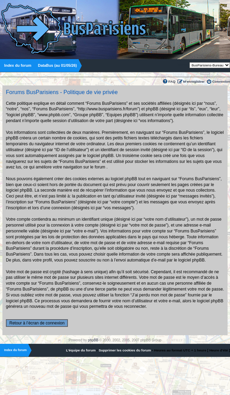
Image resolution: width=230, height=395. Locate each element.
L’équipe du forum (81, 350)
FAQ (171, 81)
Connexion (221, 81)
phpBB (93, 340)
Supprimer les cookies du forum (125, 350)
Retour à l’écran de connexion (36, 323)
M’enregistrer (194, 81)
